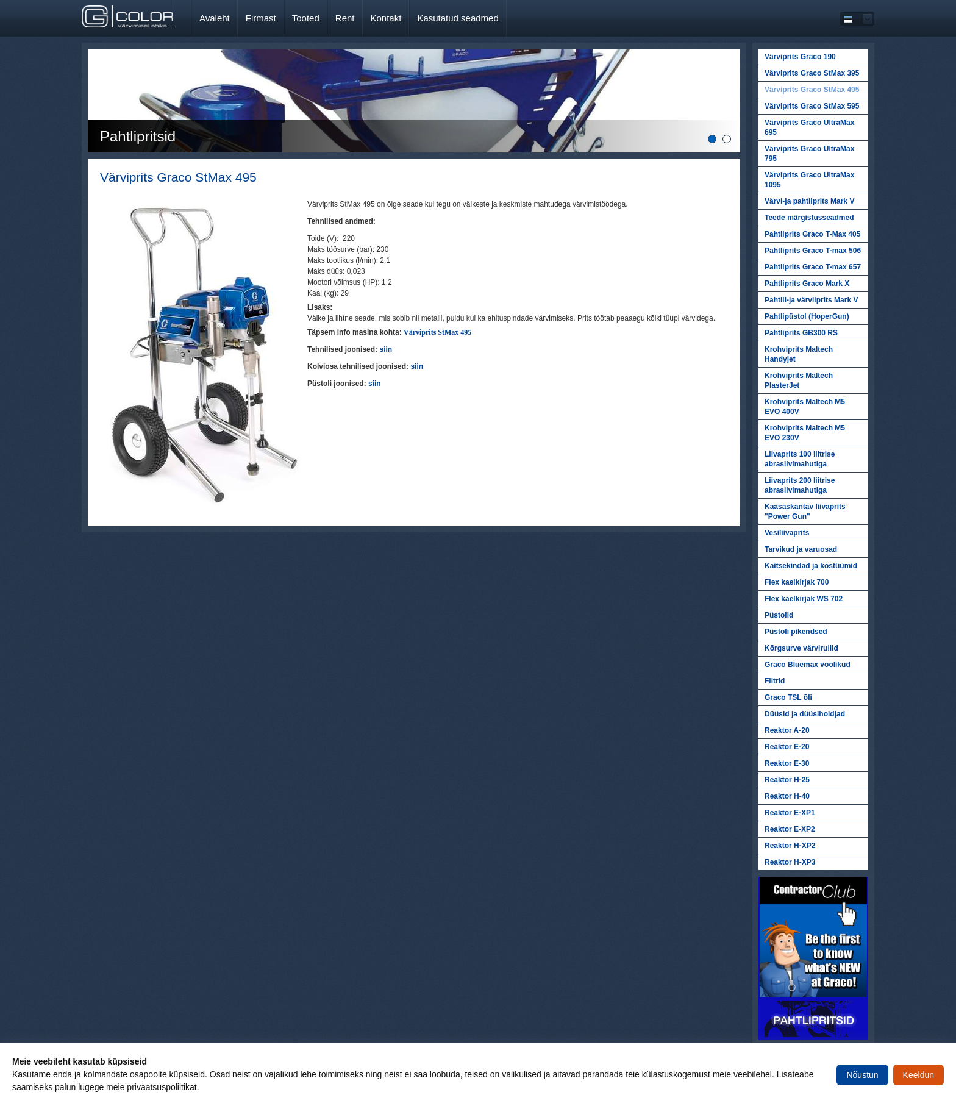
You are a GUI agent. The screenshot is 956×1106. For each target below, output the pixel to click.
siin (374, 383)
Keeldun (918, 1075)
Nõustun (862, 1075)
